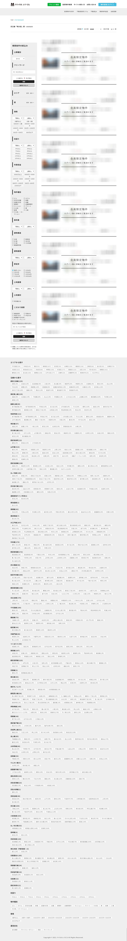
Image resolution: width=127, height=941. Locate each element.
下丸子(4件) (37, 779)
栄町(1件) (73, 699)
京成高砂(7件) (39, 842)
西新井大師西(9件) (18, 861)
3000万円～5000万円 (55, 918)
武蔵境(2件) (28, 888)
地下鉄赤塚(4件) (31, 407)
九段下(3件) (73, 637)
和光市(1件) (88, 410)
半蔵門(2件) (37, 637)
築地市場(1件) (84, 535)
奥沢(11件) (57, 759)
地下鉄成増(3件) (17, 407)
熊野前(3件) (28, 858)
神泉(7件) (24, 568)
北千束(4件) (37, 749)
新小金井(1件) (16, 888)
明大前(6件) (80, 808)
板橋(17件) (25, 426)
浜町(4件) (26, 590)
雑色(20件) (40, 492)
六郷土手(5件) (51, 492)
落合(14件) (51, 656)
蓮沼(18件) (15, 742)
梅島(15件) (86, 709)
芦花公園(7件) (91, 808)
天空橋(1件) (31, 689)
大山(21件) (47, 397)
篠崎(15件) (15, 594)
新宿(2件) (24, 476)
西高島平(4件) (73, 390)
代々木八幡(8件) (107, 818)
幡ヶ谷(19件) (16, 812)
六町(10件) (89, 646)
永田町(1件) (27, 637)
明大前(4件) (92, 568)
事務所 (59, 906)
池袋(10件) (96, 407)
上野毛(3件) (36, 752)
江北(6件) (109, 858)
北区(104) (83, 369)
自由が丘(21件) (86, 512)
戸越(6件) (69, 663)
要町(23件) (89, 416)
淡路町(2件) (107, 476)
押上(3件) (35, 732)
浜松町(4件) (103, 456)
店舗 (52, 906)
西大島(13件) (57, 590)
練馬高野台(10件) (107, 466)
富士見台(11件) (93, 466)
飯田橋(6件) (61, 577)
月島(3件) (63, 420)
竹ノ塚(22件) (66, 712)
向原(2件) (42, 696)
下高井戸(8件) (28, 812)
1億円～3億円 (26, 918)
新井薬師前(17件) (64, 554)
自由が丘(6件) (104, 749)
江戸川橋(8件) (16, 420)
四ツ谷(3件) (27, 581)
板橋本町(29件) (74, 387)
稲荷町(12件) (28, 623)
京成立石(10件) (71, 732)
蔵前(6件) (67, 666)
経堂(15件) (82, 822)
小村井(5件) (28, 726)
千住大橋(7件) (72, 842)
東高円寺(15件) (72, 479)
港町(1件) (15, 792)
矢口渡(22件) (58, 779)
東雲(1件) (37, 765)
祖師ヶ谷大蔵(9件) (42, 822)
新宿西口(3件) (16, 532)
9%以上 (46, 897)
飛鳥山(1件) (78, 696)
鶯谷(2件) (57, 433)
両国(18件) (15, 584)
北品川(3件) (27, 489)
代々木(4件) (102, 453)
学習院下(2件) (31, 696)
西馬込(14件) (79, 663)
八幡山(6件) (16, 808)
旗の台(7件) (48, 749)
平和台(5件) (43, 407)
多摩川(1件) (16, 779)
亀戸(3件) (38, 726)
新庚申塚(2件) (16, 702)
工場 (112, 906)
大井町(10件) (89, 433)
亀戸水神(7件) (49, 726)
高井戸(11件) (38, 571)
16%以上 (82, 897)
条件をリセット (24, 85)
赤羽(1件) (15, 498)
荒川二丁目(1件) (29, 702)
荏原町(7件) (93, 749)
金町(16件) (15, 868)
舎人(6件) (99, 858)
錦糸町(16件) (52, 630)
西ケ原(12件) (104, 679)
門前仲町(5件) (16, 535)
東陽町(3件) (77, 653)
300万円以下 (16, 921)
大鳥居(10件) (51, 785)
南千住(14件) (16, 719)
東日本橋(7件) (91, 663)
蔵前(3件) (87, 525)
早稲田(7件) (16, 699)
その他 (96, 906)
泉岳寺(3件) (16, 489)
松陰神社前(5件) (94, 799)
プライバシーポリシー (28, 930)
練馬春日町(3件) (49, 535)
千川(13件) (79, 416)
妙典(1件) (24, 653)
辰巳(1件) (92, 420)
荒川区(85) (93, 369)
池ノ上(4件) (48, 568)
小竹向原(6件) (65, 407)
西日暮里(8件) (48, 613)
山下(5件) (47, 799)
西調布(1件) (36, 808)
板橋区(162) (104, 369)
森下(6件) (84, 528)
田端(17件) (103, 449)
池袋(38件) (45, 453)
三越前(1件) (16, 620)
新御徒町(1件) (36, 646)
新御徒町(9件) (101, 532)
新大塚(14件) (108, 479)
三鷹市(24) (61, 373)
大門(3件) (26, 663)
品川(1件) (15, 505)
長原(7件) (47, 739)
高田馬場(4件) (28, 554)
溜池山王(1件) (16, 623)
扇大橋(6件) (51, 858)
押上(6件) (77, 709)
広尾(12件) (89, 600)
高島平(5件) (50, 390)
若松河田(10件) (43, 532)
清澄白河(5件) (50, 528)
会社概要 (15, 930)
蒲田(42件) (111, 433)
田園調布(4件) (98, 512)
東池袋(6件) (100, 416)
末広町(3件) (45, 620)
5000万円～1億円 (39, 918)
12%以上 (64, 897)
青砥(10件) (27, 842)
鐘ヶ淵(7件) (45, 709)
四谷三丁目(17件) (45, 479)
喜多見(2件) (27, 818)
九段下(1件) (93, 590)
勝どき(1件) (38, 528)
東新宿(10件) (28, 410)
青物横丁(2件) (49, 489)
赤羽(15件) (45, 426)
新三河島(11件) (30, 845)
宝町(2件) (45, 663)
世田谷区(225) (28, 369)
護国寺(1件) (111, 416)
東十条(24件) (16, 433)
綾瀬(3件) (25, 868)
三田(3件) (35, 663)
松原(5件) (38, 799)
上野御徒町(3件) (77, 532)
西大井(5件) (25, 498)
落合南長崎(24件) (75, 525)
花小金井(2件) (16, 561)
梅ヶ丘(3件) (58, 818)
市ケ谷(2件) (82, 420)
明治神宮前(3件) (96, 610)
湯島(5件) (25, 613)
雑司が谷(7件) (107, 407)
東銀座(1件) (103, 663)
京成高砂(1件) (28, 875)
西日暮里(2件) (26, 436)
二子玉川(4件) (16, 772)
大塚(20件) (35, 453)
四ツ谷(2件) (71, 545)
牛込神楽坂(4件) (29, 532)
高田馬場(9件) (16, 656)
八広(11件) (25, 732)
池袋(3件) (15, 397)
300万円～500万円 (105, 918)
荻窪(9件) (60, 581)
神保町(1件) (79, 384)
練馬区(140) (16, 373)
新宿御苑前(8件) (31, 479)
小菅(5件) (55, 709)
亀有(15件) (35, 868)
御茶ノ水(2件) (95, 476)
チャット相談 (54, 4)
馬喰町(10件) (40, 630)
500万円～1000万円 (89, 918)
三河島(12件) (39, 719)
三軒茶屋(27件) (74, 772)
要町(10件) (86, 407)
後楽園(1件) (16, 482)
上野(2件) (26, 620)
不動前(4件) (16, 759)
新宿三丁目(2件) (36, 476)
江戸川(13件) (60, 842)
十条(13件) (35, 426)
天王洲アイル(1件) (18, 689)
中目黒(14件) (36, 512)
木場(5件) (15, 653)
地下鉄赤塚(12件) (31, 416)
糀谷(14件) (27, 785)
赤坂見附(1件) (96, 479)
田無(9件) (108, 558)
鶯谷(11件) (68, 449)
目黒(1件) (15, 384)
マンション (78, 906)
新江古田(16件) (62, 525)
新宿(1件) (107, 535)
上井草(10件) (49, 558)
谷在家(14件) (57, 861)
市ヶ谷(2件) (16, 590)
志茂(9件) (73, 683)
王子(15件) (27, 433)
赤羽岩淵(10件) (17, 683)
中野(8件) (55, 653)
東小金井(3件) (47, 545)
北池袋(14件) (25, 397)
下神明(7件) (27, 749)
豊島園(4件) (37, 535)
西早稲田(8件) (16, 410)
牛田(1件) (26, 709)
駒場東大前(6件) (36, 568)
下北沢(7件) (59, 568)
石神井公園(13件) (17, 469)
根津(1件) (15, 610)
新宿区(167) (47, 366)
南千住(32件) (38, 604)
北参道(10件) (54, 410)
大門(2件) (27, 535)
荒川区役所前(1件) (44, 702)
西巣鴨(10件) (35, 387)
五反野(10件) (88, 712)
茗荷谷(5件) (70, 476)
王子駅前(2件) (110, 699)
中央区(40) (27, 366)
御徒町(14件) (47, 449)
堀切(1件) (35, 709)
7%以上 (30, 897)
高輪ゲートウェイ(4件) (79, 456)
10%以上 (55, 897)
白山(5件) (110, 384)
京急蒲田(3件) (16, 785)
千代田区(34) (16, 366)
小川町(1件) (76, 594)
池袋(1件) (15, 466)
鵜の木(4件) (27, 779)
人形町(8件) (57, 666)
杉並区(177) (61, 369)
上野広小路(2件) (57, 620)
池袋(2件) (15, 426)
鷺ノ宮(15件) (16, 558)
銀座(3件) (100, 620)
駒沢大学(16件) (61, 772)
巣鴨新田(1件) (53, 696)
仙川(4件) (26, 808)
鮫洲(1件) (60, 489)
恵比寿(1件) (73, 604)
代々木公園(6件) (36, 610)
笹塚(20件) (69, 808)
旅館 (36, 906)
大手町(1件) (51, 482)
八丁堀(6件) (27, 604)
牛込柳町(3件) (26, 528)
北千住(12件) (60, 613)
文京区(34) (57, 366)
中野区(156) (50, 369)
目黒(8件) (46, 456)
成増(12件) (15, 400)
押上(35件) (15, 640)
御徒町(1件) (67, 433)
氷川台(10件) (55, 416)
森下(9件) (45, 594)
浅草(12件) (77, 712)
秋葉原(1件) (78, 433)
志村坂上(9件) (98, 387)
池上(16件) (68, 739)
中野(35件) (48, 548)
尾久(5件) (24, 835)
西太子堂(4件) (27, 799)
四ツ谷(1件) (82, 679)
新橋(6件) (15, 459)
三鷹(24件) (27, 548)
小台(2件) (64, 699)
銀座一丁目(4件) (40, 420)
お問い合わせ (91, 4)
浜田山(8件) (27, 571)
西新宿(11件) (59, 476)
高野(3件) (61, 858)
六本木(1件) (36, 525)
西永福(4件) (16, 571)
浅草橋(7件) (25, 666)
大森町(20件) (105, 489)
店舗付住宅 (44, 906)
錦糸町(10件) (48, 584)
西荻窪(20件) (59, 545)
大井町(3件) (25, 752)
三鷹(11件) (38, 581)
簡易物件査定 (104, 11)
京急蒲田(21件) (29, 492)
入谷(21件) (25, 600)
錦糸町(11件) (62, 637)
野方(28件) (87, 554)
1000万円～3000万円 (72, 918)
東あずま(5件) (16, 726)
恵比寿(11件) (36, 456)
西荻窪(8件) (70, 581)
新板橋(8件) (46, 387)
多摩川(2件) (27, 759)
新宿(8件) (92, 453)
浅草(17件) (76, 666)
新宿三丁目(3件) (41, 410)
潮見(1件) (15, 673)
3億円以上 (15, 918)
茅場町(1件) (95, 604)
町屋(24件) (108, 610)
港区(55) (37, 366)
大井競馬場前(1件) (55, 689)
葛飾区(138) (38, 373)
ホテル (20, 906)
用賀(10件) (39, 772)
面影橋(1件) (57, 702)
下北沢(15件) (83, 818)
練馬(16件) (81, 466)
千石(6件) (15, 387)
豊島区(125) (72, 369)
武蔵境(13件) (95, 545)
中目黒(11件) (84, 604)
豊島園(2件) (54, 469)
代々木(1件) (90, 532)
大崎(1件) (78, 426)
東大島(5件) (36, 590)
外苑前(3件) (79, 620)
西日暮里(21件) (92, 449)
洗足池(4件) (26, 742)
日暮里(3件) (46, 861)
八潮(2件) (26, 646)
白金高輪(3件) (36, 384)
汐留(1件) (74, 528)
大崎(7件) (56, 456)
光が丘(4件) (25, 525)
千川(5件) (76, 407)
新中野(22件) (84, 479)
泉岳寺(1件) (16, 663)
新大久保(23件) (81, 453)
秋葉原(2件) (26, 584)
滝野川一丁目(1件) (91, 696)
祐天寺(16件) (48, 512)
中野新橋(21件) (17, 828)
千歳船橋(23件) (28, 822)
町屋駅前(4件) (91, 702)
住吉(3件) (54, 594)
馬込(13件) (46, 666)
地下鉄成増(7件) (17, 416)
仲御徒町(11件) (66, 600)
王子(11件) (54, 683)
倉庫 (106, 906)
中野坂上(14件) (82, 476)
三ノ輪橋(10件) (66, 696)
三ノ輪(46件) (61, 604)
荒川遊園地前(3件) (52, 699)
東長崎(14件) (37, 466)
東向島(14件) (66, 709)
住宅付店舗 (28, 906)
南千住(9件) (59, 646)
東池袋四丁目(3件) (86, 699)
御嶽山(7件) (105, 739)
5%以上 (14, 897)
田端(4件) (48, 433)
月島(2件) (61, 535)
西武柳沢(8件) (96, 558)
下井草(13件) (28, 558)
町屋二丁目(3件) (37, 699)
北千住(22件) (28, 719)
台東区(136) (68, 366)
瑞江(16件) (35, 594)
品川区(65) (100, 366)
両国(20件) (15, 528)
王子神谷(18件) (42, 683)
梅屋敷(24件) (16, 492)
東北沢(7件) (95, 818)
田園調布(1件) (68, 759)
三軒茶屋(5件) (81, 799)
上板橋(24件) (83, 397)
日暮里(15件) (79, 449)
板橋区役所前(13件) (59, 387)
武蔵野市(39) (72, 373)
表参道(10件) (51, 623)
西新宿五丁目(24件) (18, 538)
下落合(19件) (40, 554)
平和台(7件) (44, 416)
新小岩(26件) (16, 581)
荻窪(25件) (37, 548)
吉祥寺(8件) (37, 584)
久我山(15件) (63, 571)
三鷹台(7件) (74, 571)
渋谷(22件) (25, 456)
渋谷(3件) (49, 772)
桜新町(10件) (28, 772)
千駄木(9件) (84, 610)
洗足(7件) (47, 759)
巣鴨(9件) (25, 453)
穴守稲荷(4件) (39, 785)
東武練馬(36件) (96, 397)
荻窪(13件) (48, 476)
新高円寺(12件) (59, 479)
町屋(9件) (50, 842)
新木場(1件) (27, 765)
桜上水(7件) (47, 808)
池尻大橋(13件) (87, 772)
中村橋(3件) (71, 466)
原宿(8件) (15, 456)
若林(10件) (57, 799)
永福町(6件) (103, 568)
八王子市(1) (96, 373)
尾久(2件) (15, 851)
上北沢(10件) (58, 808)
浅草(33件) (62, 623)
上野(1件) (15, 600)
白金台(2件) (25, 384)
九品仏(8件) (71, 749)
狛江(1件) (47, 818)
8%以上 (38, 897)
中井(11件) (54, 532)
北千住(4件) (48, 646)
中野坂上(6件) (96, 535)
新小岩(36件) (28, 630)
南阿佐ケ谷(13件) (38, 482)
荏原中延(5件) (79, 739)
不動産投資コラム (82, 11)
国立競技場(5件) (63, 528)
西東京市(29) (84, 373)
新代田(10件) (70, 568)
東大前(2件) (94, 683)
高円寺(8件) (94, 577)
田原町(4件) (40, 623)
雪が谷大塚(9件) (92, 739)
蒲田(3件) (27, 739)
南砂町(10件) (65, 653)
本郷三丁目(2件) (17, 479)
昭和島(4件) (42, 689)
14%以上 (73, 897)
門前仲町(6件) (88, 653)
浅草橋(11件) (83, 577)
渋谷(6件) (15, 512)
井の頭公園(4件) (87, 571)
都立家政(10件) (99, 554)
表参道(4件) (73, 610)
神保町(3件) (16, 637)
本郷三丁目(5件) (48, 525)
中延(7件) (15, 666)
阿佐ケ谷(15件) (83, 545)
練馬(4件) (15, 443)
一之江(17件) (65, 594)
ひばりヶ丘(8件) (66, 469)
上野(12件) (57, 449)
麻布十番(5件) (72, 535)
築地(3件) (35, 600)
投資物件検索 (67, 4)
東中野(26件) (49, 581)
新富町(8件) (52, 420)
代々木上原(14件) (70, 818)
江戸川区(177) (50, 373)
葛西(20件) (45, 653)
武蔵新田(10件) (71, 779)
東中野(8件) (105, 528)
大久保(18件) (16, 577)
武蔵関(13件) (74, 558)
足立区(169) (27, 373)
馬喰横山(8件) (105, 590)
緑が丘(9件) (47, 752)
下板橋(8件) (37, 397)
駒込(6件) (64, 683)
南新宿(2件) (37, 818)
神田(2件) (37, 545)
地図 (39, 930)
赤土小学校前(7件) (33, 861)
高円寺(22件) (16, 548)
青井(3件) (79, 646)
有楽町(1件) (25, 459)
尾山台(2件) (16, 749)
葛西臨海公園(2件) (27, 673)
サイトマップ (48, 930)
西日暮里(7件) (39, 858)
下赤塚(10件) (108, 397)
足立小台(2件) (72, 858)
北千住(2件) (16, 709)
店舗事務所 (68, 906)
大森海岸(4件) (81, 489)
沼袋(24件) (76, 554)
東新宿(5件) (65, 532)
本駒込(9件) (93, 679)
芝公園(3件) (58, 384)
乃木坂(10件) (36, 613)
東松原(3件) (82, 568)
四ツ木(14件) (45, 732)
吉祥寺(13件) (99, 571)
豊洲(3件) (72, 420)
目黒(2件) (93, 759)
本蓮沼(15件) (86, 387)
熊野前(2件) (104, 696)
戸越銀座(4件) (16, 739)
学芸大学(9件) (60, 512)
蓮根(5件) (29, 390)
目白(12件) (56, 453)
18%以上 (91, 897)
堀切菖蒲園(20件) (86, 842)
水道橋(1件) (90, 384)
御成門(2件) (68, 384)
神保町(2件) (98, 594)
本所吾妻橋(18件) (57, 663)
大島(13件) (87, 594)
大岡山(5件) (82, 749)
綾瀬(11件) (15, 613)
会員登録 (113, 11)
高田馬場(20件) (68, 453)
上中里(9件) (38, 433)
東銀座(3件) (54, 600)
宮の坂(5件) (16, 802)
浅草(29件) (69, 646)
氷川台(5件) (54, 407)
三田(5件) (47, 384)
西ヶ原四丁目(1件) (18, 696)
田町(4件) (93, 456)
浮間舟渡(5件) (67, 426)
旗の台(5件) (58, 739)
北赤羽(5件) (56, 426)
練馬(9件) (108, 525)
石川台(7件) (48, 742)
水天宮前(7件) (26, 640)
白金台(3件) (16, 679)
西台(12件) (39, 390)
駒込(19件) (15, 453)
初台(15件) (39, 812)
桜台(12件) (60, 466)
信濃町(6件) (72, 577)
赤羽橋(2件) (94, 528)
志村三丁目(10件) (17, 390)
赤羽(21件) (15, 436)
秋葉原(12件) (35, 449)
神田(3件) (69, 620)
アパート (87, 906)
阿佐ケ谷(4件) (28, 577)
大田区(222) (16, 369)
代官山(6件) (25, 512)
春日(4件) (100, 384)
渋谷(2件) (78, 410)
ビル (13, 906)
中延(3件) (15, 752)
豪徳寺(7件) (16, 822)
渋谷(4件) (15, 568)
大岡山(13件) (103, 759)
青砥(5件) (15, 732)
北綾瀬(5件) (48, 610)
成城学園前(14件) (70, 822)
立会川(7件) (70, 489)
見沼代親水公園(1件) (86, 858)
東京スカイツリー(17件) (20, 712)
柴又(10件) (40, 875)
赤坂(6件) (24, 610)
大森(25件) (100, 433)
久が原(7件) (37, 739)
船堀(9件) (25, 594)
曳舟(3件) (60, 726)
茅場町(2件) (62, 656)
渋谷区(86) (39, 369)
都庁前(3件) (98, 525)
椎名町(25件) (25, 466)
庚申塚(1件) (80, 702)
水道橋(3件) (40, 577)
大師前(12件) (97, 709)
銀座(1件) (26, 482)
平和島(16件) (93, 489)
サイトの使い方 (79, 4)
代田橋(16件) (103, 808)
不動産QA (94, 11)
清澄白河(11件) (49, 637)
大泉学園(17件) (31, 469)
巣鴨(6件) (24, 387)
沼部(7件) (82, 779)
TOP (12, 20)
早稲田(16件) (28, 656)
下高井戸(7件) (68, 799)
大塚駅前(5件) (68, 702)
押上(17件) (35, 666)
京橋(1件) (35, 620)
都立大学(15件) (73, 512)
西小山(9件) (37, 759)
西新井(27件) (54, 712)
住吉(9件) (94, 637)
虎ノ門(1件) (90, 620)
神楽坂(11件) (40, 656)
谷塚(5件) (34, 712)
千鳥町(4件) (37, 742)
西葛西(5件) (35, 653)
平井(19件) (105, 577)
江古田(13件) (49, 466)
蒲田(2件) (47, 779)
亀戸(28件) (50, 577)
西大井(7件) (16, 519)
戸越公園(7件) (59, 749)
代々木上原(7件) (60, 610)
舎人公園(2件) (16, 858)
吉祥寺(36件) (107, 545)
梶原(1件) (26, 699)
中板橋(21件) (58, 397)
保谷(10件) (43, 469)
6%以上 (22, 897)
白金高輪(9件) (59, 679)
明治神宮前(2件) (66, 410)
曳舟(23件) (43, 712)
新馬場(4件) (37, 489)
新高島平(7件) (61, 390)
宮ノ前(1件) (99, 699)
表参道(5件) (84, 637)
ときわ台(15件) (71, 397)
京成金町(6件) (16, 875)
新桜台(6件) (25, 443)
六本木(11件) (79, 600)
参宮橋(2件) (16, 818)
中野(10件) (103, 581)
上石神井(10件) (62, 558)
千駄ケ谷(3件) (92, 581)
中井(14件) (51, 554)
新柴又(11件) (28, 881)
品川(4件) (65, 456)
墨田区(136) (80, 366)
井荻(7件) (38, 558)
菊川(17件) (108, 594)
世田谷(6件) (16, 799)
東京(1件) (15, 449)
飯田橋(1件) (28, 420)
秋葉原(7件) (16, 604)
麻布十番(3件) (47, 679)
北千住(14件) (101, 600)
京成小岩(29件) (17, 845)
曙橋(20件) (46, 590)
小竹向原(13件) (68, 416)
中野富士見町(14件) (31, 828)
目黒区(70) (111, 366)
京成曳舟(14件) (58, 732)
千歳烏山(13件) (51, 812)
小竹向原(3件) (36, 443)
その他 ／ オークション (19, 909)
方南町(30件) (45, 828)
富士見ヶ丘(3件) (50, 571)
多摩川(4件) (110, 512)
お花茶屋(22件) (100, 842)
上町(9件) (105, 799)
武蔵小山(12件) (81, 759)
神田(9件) (24, 449)
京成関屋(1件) (16, 842)
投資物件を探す (69, 11)
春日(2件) (15, 525)
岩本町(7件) (83, 590)
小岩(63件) (59, 584)
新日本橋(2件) (16, 630)
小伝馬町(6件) (106, 604)
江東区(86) (90, 366)
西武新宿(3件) (16, 554)
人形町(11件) (49, 604)
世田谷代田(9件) (56, 822)
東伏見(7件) (85, 558)
